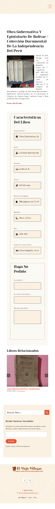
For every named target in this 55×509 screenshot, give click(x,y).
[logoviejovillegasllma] (27, 467)
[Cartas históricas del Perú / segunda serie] (27, 356)
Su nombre (18, 280)
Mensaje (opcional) (21, 308)
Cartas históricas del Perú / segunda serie (23, 389)
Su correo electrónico (22, 294)
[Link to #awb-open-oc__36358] (50, 6)
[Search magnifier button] (46, 412)
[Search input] (25, 412)
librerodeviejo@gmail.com (28, 493)
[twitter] (30, 480)
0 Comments (21, 391)
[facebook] (25, 480)
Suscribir (11, 441)
